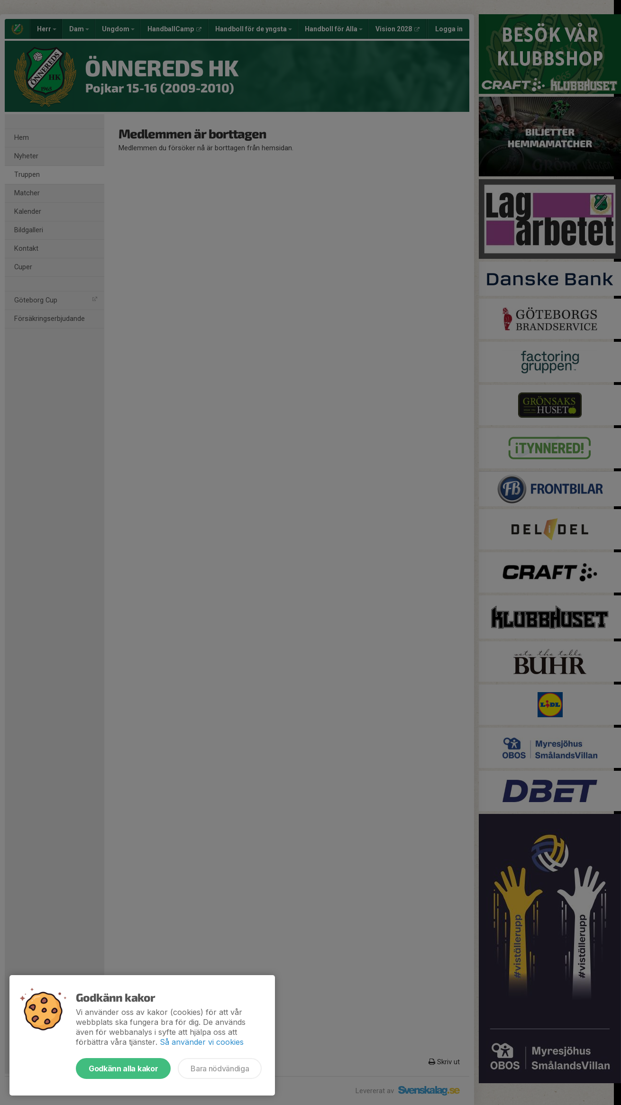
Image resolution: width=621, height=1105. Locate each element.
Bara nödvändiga (220, 1068)
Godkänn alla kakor (123, 1068)
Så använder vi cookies (202, 1042)
